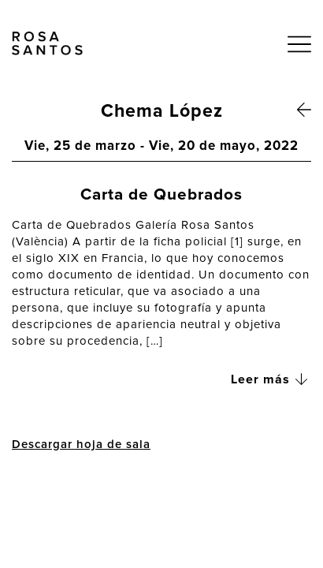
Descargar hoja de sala (81, 444)
